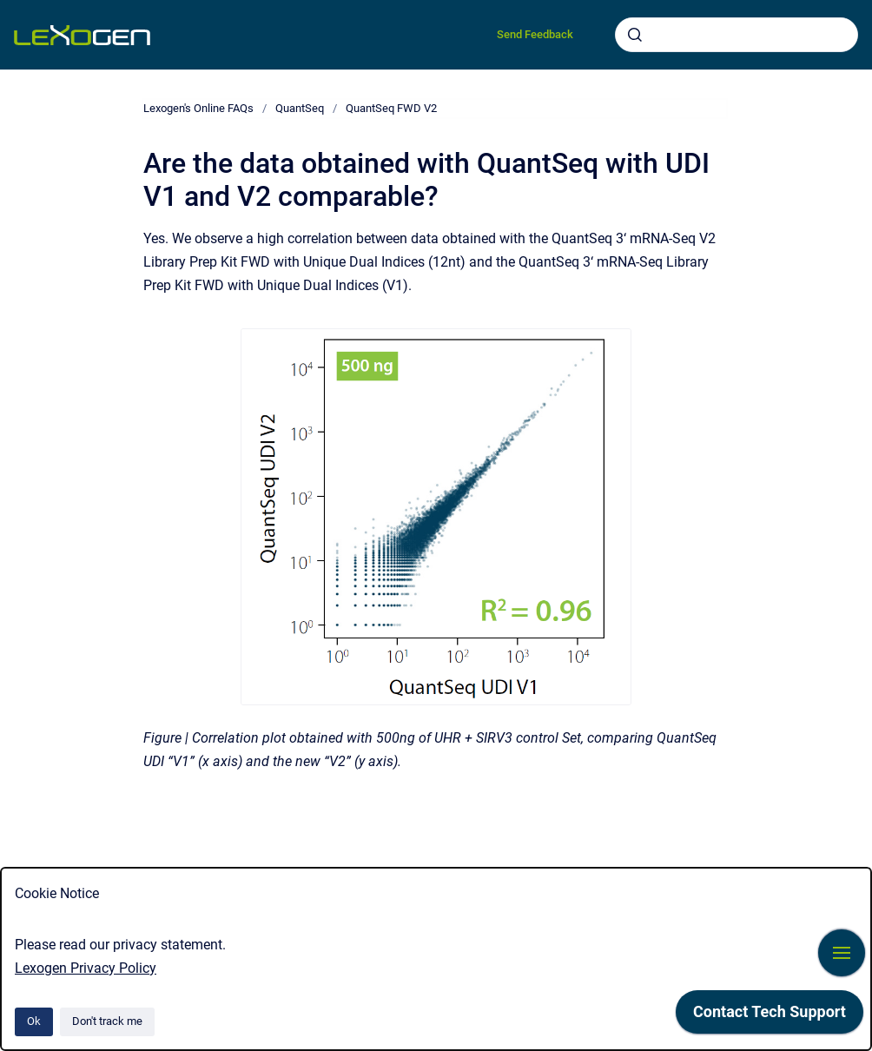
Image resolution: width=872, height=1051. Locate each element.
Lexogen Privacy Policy (85, 968)
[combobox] (736, 34)
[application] (769, 1016)
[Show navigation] (841, 952)
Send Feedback (535, 34)
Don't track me (107, 1021)
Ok (34, 1021)
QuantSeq (299, 108)
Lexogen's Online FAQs (198, 108)
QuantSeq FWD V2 (391, 108)
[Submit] (635, 35)
